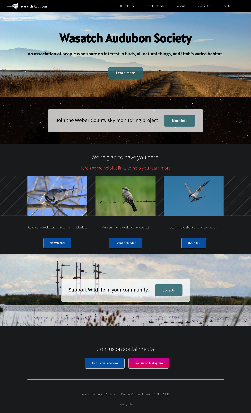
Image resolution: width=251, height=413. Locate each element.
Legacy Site (126, 404)
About (181, 6)
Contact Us (203, 6)
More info (180, 120)
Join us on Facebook (104, 363)
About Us (194, 243)
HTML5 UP (162, 394)
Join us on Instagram (149, 363)
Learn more (125, 72)
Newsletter (127, 6)
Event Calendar (155, 6)
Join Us (226, 6)
